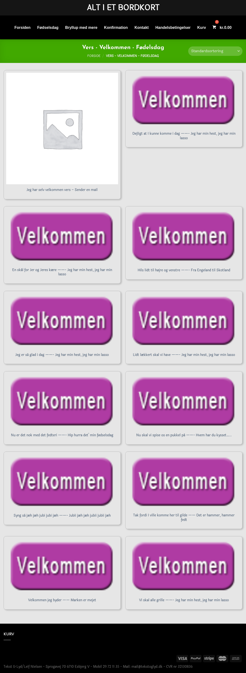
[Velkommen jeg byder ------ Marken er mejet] (62, 567)
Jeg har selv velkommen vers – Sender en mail (62, 190)
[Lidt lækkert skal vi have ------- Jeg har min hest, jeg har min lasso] (184, 321)
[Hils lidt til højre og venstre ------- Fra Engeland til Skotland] (184, 237)
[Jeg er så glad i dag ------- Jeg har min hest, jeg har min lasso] (62, 321)
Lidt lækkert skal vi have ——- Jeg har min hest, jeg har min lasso (184, 355)
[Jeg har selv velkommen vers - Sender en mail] (62, 129)
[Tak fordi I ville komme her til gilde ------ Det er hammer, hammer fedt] (184, 482)
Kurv (201, 28)
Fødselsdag (47, 28)
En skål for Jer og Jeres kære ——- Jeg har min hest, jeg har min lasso (62, 272)
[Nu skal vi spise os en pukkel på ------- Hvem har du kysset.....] (184, 402)
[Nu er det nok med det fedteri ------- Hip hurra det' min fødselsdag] (62, 402)
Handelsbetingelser (173, 28)
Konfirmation (116, 28)
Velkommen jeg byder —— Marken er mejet (62, 600)
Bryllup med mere (81, 28)
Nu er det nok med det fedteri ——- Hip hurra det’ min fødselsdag (62, 435)
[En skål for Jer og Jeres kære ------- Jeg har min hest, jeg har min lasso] (62, 237)
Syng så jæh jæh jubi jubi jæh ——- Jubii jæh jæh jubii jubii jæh (62, 516)
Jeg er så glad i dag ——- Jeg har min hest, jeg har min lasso (62, 355)
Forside (93, 56)
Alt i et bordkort (123, 8)
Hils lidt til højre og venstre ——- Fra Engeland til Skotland (184, 270)
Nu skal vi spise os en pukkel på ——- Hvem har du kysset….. (184, 435)
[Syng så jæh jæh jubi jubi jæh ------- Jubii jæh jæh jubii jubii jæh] (62, 482)
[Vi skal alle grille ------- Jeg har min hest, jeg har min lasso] (184, 567)
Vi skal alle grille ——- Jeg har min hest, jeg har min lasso (184, 600)
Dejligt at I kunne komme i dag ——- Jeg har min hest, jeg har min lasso (184, 136)
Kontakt (142, 28)
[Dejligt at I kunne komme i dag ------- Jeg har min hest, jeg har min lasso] (184, 100)
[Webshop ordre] (215, 51)
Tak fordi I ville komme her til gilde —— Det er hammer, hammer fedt (184, 517)
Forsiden (22, 28)
